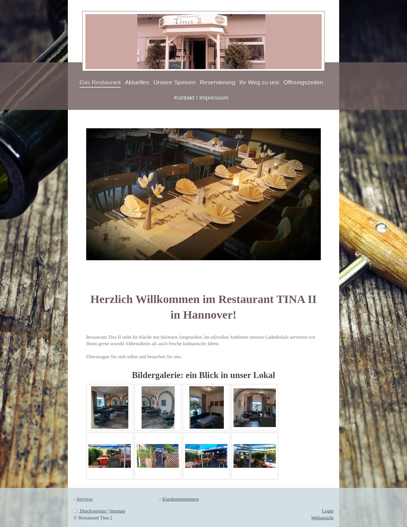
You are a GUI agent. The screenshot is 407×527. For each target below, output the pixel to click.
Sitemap (117, 511)
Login (328, 511)
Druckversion (90, 511)
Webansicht (322, 517)
